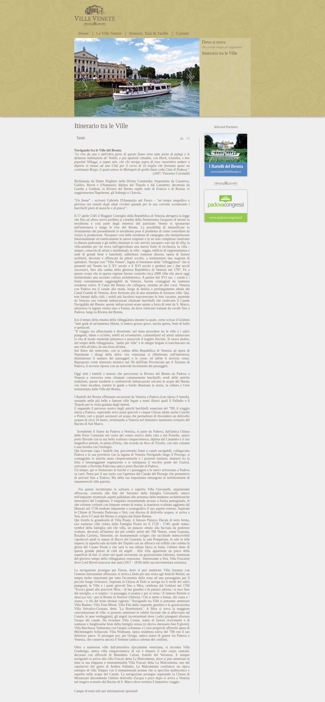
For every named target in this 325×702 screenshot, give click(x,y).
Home (84, 33)
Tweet (81, 137)
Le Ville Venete (109, 33)
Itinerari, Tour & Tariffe (148, 33)
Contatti (182, 33)
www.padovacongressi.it (226, 217)
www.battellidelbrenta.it (226, 171)
